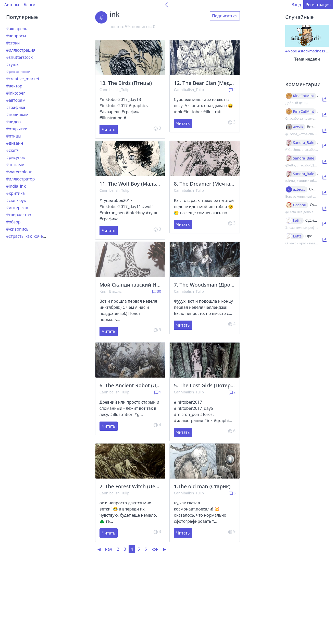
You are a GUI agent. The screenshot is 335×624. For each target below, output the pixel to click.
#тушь (12, 64)
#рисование (18, 71)
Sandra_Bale (303, 143)
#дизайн (14, 143)
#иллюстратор (20, 179)
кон (155, 549)
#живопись (17, 229)
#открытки (16, 129)
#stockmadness (311, 51)
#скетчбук (16, 200)
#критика (15, 193)
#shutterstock (19, 57)
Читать (108, 129)
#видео (13, 121)
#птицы (13, 136)
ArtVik (298, 127)
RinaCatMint (303, 96)
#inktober (15, 93)
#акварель (16, 28)
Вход (296, 4)
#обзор (13, 222)
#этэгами (15, 164)
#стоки (13, 43)
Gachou (299, 205)
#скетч (12, 150)
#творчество (18, 215)
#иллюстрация (20, 50)
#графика (15, 107)
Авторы (11, 4)
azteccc (299, 189)
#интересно (18, 207)
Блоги (29, 4)
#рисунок (15, 157)
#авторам (16, 100)
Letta (297, 221)
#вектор (14, 86)
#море (291, 51)
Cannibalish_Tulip (115, 89)
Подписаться (225, 16)
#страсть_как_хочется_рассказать (39, 236)
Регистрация (318, 4)
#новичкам (17, 114)
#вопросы (16, 36)
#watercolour (19, 172)
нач (108, 549)
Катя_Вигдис (111, 291)
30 (156, 291)
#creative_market (22, 79)
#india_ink (16, 186)
